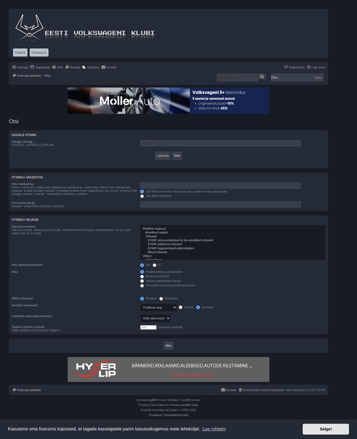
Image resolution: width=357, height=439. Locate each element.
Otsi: (15, 271)
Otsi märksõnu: (23, 184)
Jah (145, 264)
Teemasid (168, 298)
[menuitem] (40, 67)
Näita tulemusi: (23, 298)
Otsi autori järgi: (23, 202)
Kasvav (186, 307)
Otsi (318, 77)
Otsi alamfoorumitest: (27, 264)
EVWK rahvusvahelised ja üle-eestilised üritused (232, 240)
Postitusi (148, 298)
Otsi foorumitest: (24, 226)
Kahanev (204, 307)
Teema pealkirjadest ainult (160, 281)
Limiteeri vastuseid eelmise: (32, 316)
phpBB (152, 400)
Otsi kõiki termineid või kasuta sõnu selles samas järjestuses (183, 191)
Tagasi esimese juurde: (28, 326)
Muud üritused (232, 252)
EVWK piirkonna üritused (232, 244)
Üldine (232, 256)
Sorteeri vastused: (25, 305)
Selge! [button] (326, 429)
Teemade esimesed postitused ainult (167, 285)
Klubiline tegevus (232, 229)
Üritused (232, 236)
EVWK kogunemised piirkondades (232, 248)
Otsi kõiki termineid (155, 195)
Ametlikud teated (232, 233)
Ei (157, 264)
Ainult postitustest (154, 276)
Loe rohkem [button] (214, 429)
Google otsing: (22, 141)
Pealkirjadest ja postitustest (161, 271)
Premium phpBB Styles (184, 405)
